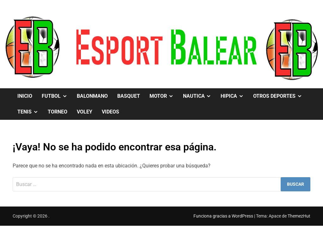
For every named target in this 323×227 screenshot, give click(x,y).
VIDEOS (110, 112)
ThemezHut (299, 215)
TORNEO (57, 112)
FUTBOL (57, 96)
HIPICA (234, 96)
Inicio (24, 96)
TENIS (30, 112)
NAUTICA (199, 96)
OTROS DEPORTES (280, 96)
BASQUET (128, 96)
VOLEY (84, 112)
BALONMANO (92, 96)
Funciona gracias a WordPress (223, 215)
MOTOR (163, 96)
